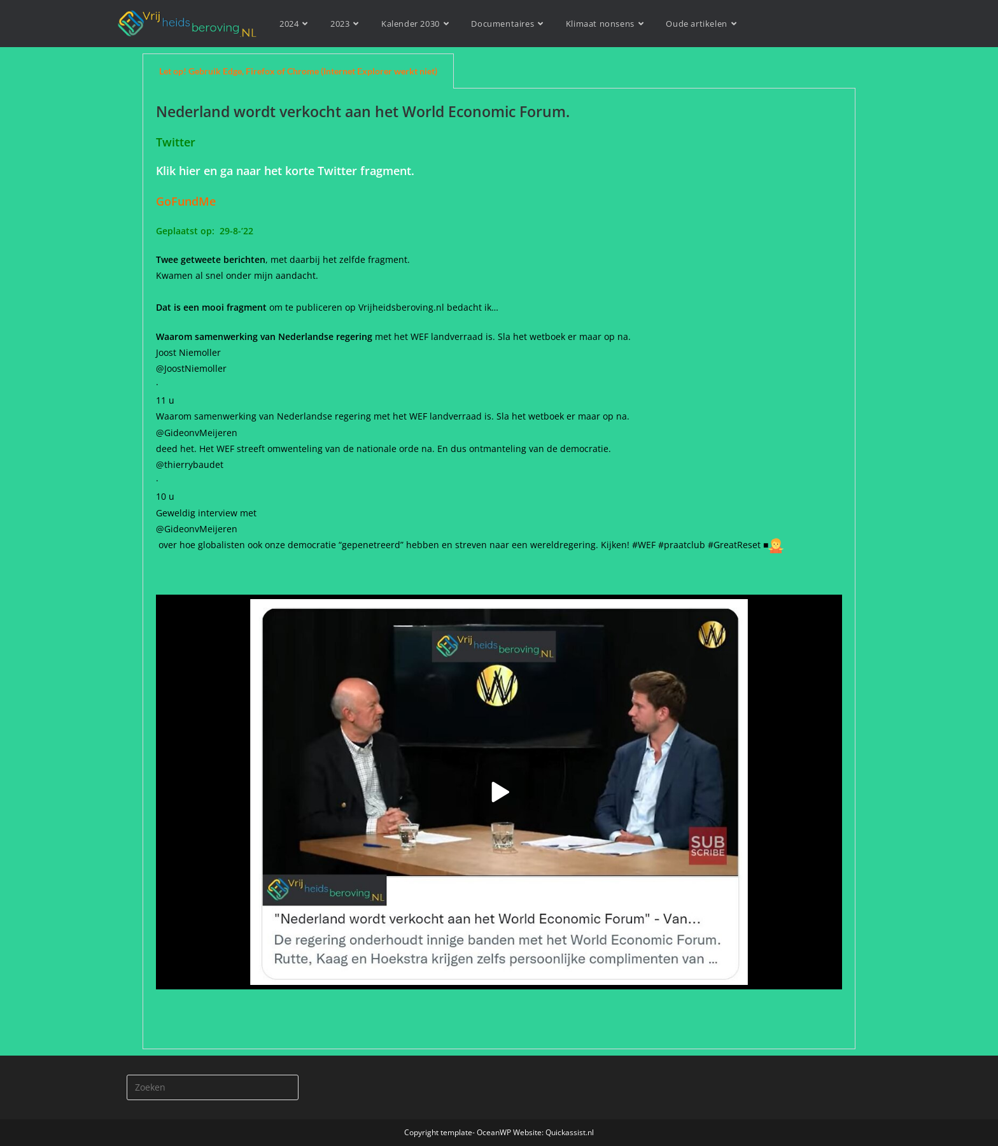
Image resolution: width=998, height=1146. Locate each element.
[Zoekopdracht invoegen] (213, 1087)
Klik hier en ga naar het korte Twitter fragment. (285, 170)
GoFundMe (189, 201)
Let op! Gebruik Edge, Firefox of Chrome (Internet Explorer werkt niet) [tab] (298, 71)
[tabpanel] (499, 568)
